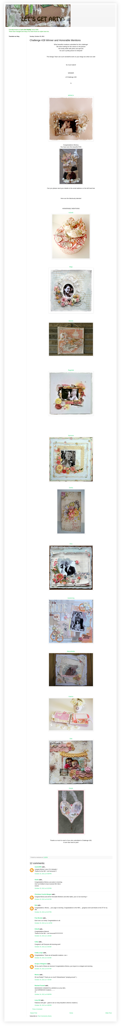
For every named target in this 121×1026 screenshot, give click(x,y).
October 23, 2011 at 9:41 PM (43, 899)
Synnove (71, 435)
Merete (71, 321)
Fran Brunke (38, 918)
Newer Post (33, 1013)
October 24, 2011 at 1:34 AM (43, 936)
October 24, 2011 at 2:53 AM (43, 947)
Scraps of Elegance (41, 964)
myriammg (71, 598)
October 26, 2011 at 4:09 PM (43, 1005)
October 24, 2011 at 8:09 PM (43, 994)
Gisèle (37, 879)
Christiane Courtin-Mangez (43, 894)
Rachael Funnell (40, 985)
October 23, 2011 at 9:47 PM (43, 912)
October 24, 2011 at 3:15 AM (43, 958)
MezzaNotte (71, 651)
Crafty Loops (39, 953)
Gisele (71, 788)
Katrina (71, 696)
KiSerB (71, 212)
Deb (71, 738)
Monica (37, 974)
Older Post (108, 1013)
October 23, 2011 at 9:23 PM (43, 888)
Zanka (71, 487)
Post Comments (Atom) (44, 1016)
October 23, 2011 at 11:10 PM (43, 923)
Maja (71, 267)
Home (71, 1013)
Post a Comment (37, 1009)
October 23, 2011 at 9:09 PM (43, 874)
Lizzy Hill (37, 1000)
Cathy (36, 942)
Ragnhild (71, 370)
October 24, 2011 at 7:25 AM (43, 979)
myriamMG (38, 867)
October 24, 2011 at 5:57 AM (43, 968)
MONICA (71, 95)
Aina (71, 544)
